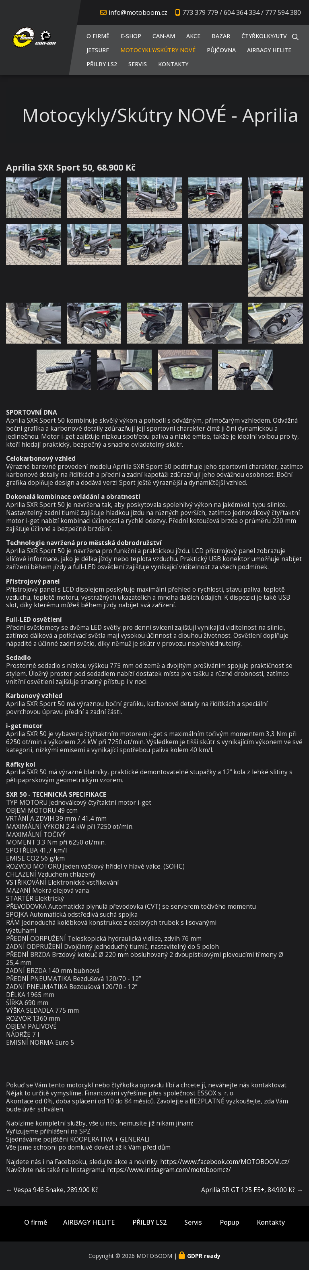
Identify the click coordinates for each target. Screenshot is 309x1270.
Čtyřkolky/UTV (264, 36)
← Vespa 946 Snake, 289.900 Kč (52, 1190)
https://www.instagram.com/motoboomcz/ (169, 1170)
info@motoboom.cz (138, 12)
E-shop (131, 36)
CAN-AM (163, 36)
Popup (229, 1222)
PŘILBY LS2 (102, 64)
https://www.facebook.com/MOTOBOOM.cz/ (225, 1162)
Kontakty (173, 64)
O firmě (98, 36)
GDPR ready (203, 1256)
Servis (137, 64)
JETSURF (98, 50)
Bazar (221, 36)
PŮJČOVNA (221, 50)
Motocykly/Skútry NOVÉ (158, 50)
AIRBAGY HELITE (269, 50)
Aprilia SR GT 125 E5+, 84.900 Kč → (252, 1190)
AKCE (193, 36)
